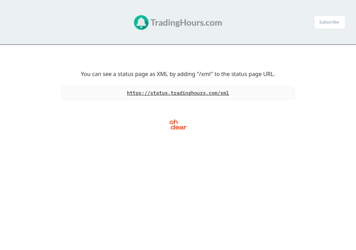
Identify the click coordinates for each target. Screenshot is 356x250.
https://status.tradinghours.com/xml (178, 93)
